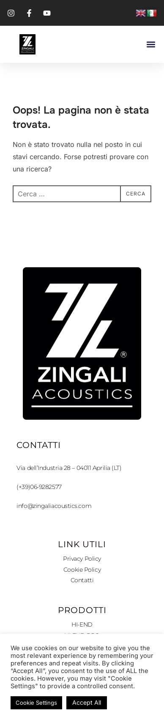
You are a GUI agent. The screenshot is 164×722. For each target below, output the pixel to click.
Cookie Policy (82, 569)
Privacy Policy (82, 558)
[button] (151, 45)
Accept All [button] (86, 702)
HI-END (81, 624)
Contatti (82, 580)
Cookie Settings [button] (36, 702)
